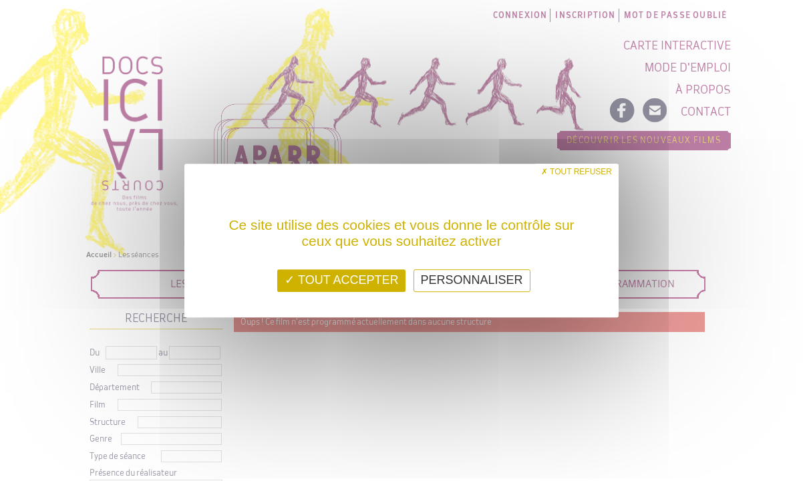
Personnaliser (472, 280)
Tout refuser (576, 171)
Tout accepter (341, 280)
